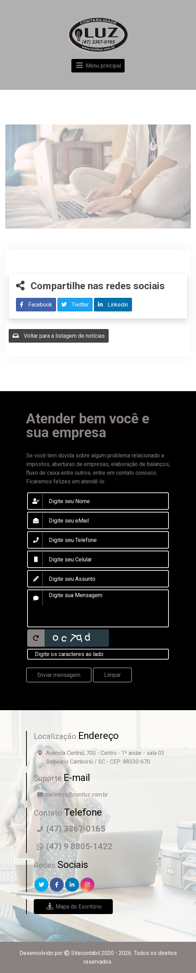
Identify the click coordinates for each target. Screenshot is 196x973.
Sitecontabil (85, 953)
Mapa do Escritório (73, 906)
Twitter (75, 304)
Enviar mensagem (58, 675)
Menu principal (98, 65)
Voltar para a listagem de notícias (59, 336)
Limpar (112, 675)
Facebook (36, 304)
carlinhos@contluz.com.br (77, 794)
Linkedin (113, 304)
